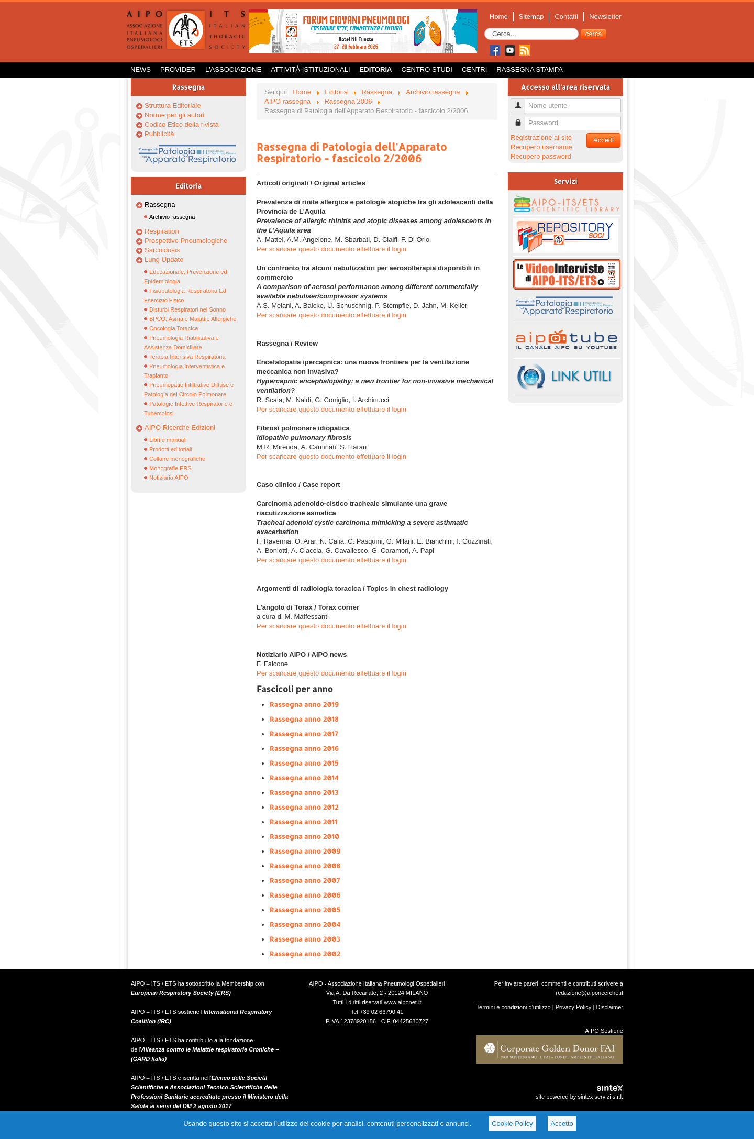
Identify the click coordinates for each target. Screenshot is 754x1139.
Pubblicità (159, 134)
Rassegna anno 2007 (305, 880)
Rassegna (160, 204)
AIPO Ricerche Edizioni (180, 428)
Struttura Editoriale (173, 105)
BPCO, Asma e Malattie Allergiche (192, 319)
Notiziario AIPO (168, 477)
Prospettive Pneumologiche (186, 241)
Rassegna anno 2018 (304, 719)
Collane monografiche (177, 459)
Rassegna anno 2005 (305, 909)
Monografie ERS (170, 468)
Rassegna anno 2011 (303, 821)
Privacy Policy (574, 1007)
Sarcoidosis (162, 250)
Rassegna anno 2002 (305, 953)
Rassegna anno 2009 (305, 851)
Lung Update (164, 259)
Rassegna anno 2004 (305, 924)
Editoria (376, 69)
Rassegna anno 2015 (304, 763)
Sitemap (531, 16)
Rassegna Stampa (529, 69)
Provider (178, 69)
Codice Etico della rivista (182, 124)
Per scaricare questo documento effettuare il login (331, 249)
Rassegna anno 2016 (304, 748)
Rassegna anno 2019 (304, 704)
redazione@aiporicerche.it (589, 993)
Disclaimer (609, 1007)
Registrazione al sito (541, 137)
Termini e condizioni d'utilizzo (513, 1007)
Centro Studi (426, 69)
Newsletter (605, 16)
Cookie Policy (512, 1123)
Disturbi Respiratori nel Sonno (187, 309)
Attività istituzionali (310, 69)
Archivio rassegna (172, 217)
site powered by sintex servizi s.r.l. (579, 1096)
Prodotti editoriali (170, 449)
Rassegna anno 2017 (304, 733)
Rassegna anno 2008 (305, 865)
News (140, 69)
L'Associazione (233, 69)
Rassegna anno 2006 (305, 895)
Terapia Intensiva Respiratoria (187, 356)
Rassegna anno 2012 (304, 807)
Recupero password (541, 156)
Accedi (603, 140)
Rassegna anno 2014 (304, 777)
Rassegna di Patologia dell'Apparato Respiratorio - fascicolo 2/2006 (352, 152)
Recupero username (541, 147)
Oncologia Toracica (173, 328)
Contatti (566, 16)
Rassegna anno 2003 (305, 939)
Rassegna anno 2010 (304, 836)
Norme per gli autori (174, 115)
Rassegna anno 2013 (304, 792)
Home (499, 16)
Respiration (162, 231)
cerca (593, 34)
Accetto (561, 1123)
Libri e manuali (168, 440)
